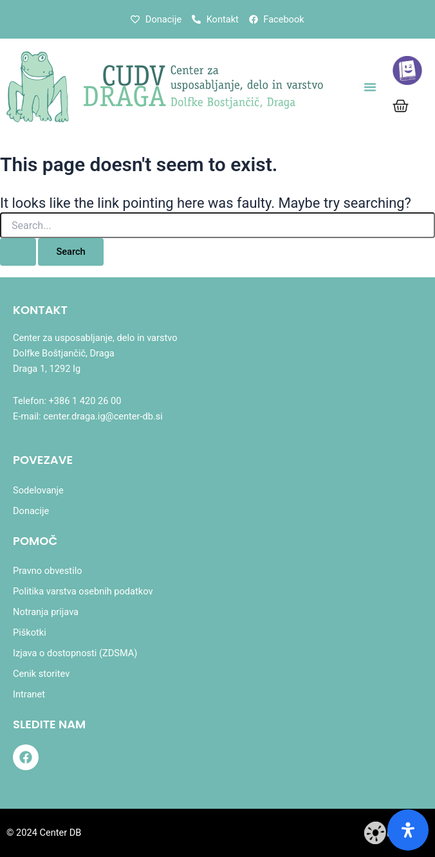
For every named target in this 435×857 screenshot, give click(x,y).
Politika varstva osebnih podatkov (83, 591)
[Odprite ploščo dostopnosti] (408, 830)
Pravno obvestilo (47, 570)
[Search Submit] (18, 252)
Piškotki (29, 632)
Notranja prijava (46, 612)
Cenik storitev (41, 673)
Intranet (29, 694)
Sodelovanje (38, 490)
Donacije (31, 511)
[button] (370, 87)
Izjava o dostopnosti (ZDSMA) (75, 653)
